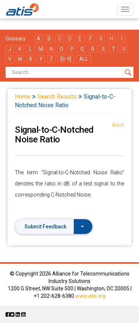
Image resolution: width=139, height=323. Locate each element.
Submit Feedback (54, 227)
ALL (83, 59)
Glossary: (16, 39)
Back (118, 125)
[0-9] (65, 59)
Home (22, 96)
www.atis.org (90, 296)
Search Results (57, 96)
